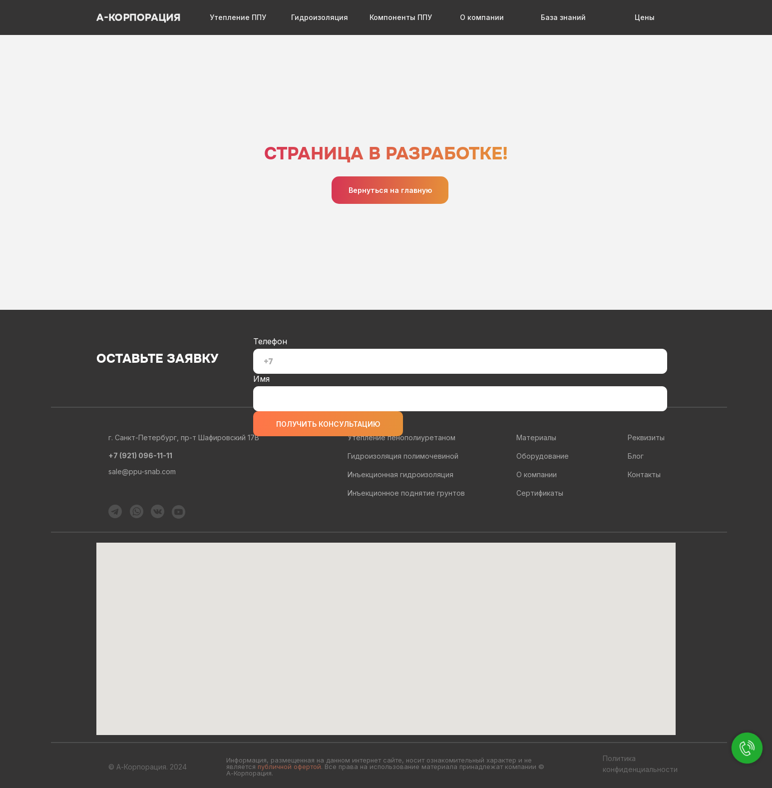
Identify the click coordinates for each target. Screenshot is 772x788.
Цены (645, 17)
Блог (636, 456)
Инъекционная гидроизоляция (400, 474)
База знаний (563, 17)
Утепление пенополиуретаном (401, 437)
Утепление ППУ (238, 17)
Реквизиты (646, 437)
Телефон (270, 341)
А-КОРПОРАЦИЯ (138, 17)
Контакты (644, 474)
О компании (482, 17)
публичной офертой (289, 767)
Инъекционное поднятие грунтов (406, 493)
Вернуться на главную (390, 190)
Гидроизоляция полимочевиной (403, 456)
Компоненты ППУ (401, 17)
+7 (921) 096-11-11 (140, 455)
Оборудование (542, 456)
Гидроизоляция (319, 17)
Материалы (536, 437)
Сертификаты (539, 493)
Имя (261, 379)
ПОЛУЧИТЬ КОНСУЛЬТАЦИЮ (328, 424)
